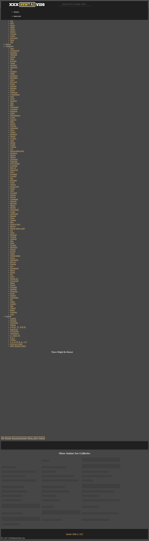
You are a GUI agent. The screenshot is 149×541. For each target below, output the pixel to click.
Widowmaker (15, 256)
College (13, 147)
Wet (11, 178)
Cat (11, 231)
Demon (13, 185)
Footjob (13, 237)
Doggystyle (14, 187)
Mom (12, 59)
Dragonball (14, 210)
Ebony (12, 272)
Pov (11, 275)
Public (12, 74)
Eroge (12, 293)
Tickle (12, 30)
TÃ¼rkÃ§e (14, 331)
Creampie (13, 109)
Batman (13, 216)
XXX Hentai (15, 164)
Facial (12, 90)
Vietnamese (14, 334)
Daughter (13, 53)
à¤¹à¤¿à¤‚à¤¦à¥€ (16, 344)
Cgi (11, 149)
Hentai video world (17, 228)
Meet (12, 40)
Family (12, 57)
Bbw (12, 222)
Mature (13, 157)
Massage (13, 235)
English (13, 319)
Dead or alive (15, 224)
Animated (14, 159)
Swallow (13, 71)
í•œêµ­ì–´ (13, 340)
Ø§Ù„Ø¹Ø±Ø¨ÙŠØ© (18, 346)
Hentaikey (14, 78)
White (12, 27)
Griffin (12, 145)
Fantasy (13, 195)
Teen (12, 48)
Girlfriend (14, 214)
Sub (11, 42)
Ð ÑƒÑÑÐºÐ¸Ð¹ (18, 327)
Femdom (13, 312)
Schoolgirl (14, 128)
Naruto (12, 136)
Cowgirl (13, 176)
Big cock (13, 82)
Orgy (12, 314)
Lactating (13, 166)
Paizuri (12, 249)
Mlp (11, 306)
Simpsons (13, 92)
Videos (41, 438)
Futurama (13, 291)
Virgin (12, 63)
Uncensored (14, 51)
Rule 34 (13, 168)
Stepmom (13, 76)
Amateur (13, 65)
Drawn (12, 285)
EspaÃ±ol (14, 329)
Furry (12, 172)
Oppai (12, 189)
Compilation (15, 94)
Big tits (13, 197)
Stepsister (13, 67)
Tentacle (13, 201)
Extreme (13, 61)
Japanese (13, 101)
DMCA (75, 534)
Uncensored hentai (19, 438)
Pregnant (13, 287)
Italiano (13, 325)
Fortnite (13, 264)
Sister (12, 80)
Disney (12, 32)
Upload (68, 534)
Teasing (13, 245)
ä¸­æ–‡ (12, 338)
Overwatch (14, 281)
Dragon (13, 295)
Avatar (12, 212)
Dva (11, 266)
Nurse (12, 218)
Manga (12, 205)
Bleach (12, 226)
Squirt (12, 254)
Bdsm (12, 310)
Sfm (11, 241)
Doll (12, 23)
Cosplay (13, 138)
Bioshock (13, 247)
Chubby (13, 304)
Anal (12, 141)
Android (13, 239)
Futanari (13, 86)
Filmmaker (14, 298)
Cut (11, 21)
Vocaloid (13, 193)
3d (11, 69)
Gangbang (14, 199)
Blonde (13, 208)
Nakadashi (14, 260)
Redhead (13, 134)
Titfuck (13, 308)
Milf (12, 105)
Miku (12, 122)
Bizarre (13, 155)
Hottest (16, 12)
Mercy (12, 270)
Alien (12, 233)
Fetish (12, 84)
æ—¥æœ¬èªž (15, 336)
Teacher (13, 126)
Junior (12, 25)
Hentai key (14, 279)
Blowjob (13, 203)
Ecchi (12, 99)
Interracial (14, 170)
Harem (12, 143)
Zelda (12, 113)
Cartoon (13, 34)
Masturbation (15, 115)
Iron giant (14, 38)
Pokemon (13, 111)
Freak (12, 182)
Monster (13, 88)
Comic (12, 36)
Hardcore (13, 153)
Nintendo (13, 55)
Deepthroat (14, 268)
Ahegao (13, 220)
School (12, 132)
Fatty (12, 191)
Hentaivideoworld (17, 151)
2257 (81, 534)
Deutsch (13, 321)
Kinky (12, 302)
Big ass (13, 262)
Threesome (14, 107)
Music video (32, 438)
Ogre (12, 97)
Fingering (13, 161)
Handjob (13, 289)
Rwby (12, 277)
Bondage (13, 180)
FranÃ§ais (14, 323)
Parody (12, 252)
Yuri (12, 103)
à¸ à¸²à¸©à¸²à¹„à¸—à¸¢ (18, 342)
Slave (12, 130)
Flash (12, 243)
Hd (11, 300)
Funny (12, 258)
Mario (12, 283)
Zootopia (13, 174)
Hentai (7, 438)
